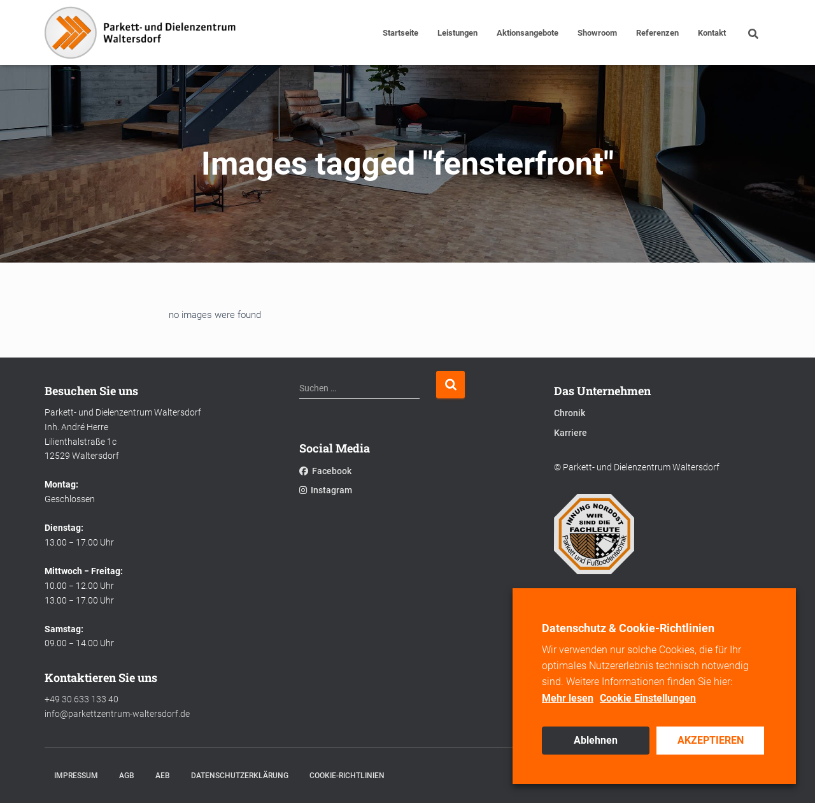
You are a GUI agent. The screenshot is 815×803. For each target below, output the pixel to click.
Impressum (76, 775)
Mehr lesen (567, 698)
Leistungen (457, 33)
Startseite (400, 33)
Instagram (325, 490)
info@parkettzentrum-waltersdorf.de (117, 714)
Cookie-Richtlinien (347, 775)
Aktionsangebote (527, 33)
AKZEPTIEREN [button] (710, 740)
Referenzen (657, 33)
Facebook (325, 471)
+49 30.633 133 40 (81, 699)
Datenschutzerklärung (239, 775)
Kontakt (712, 33)
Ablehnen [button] (596, 740)
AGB (126, 775)
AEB (162, 775)
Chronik (569, 413)
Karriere (570, 433)
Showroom (597, 33)
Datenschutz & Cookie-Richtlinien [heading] (628, 628)
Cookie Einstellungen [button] (648, 698)
